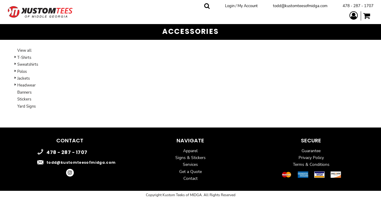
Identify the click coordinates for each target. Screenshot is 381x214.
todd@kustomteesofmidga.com (300, 6)
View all (24, 50)
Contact (190, 178)
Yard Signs (26, 106)
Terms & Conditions (311, 164)
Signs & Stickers (190, 157)
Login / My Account (241, 6)
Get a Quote (190, 171)
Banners (24, 92)
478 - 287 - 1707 (358, 6)
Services (190, 164)
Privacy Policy (311, 157)
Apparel (190, 151)
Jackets (23, 78)
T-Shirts (24, 57)
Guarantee (311, 151)
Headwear (26, 85)
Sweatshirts (27, 64)
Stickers (24, 99)
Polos (22, 71)
